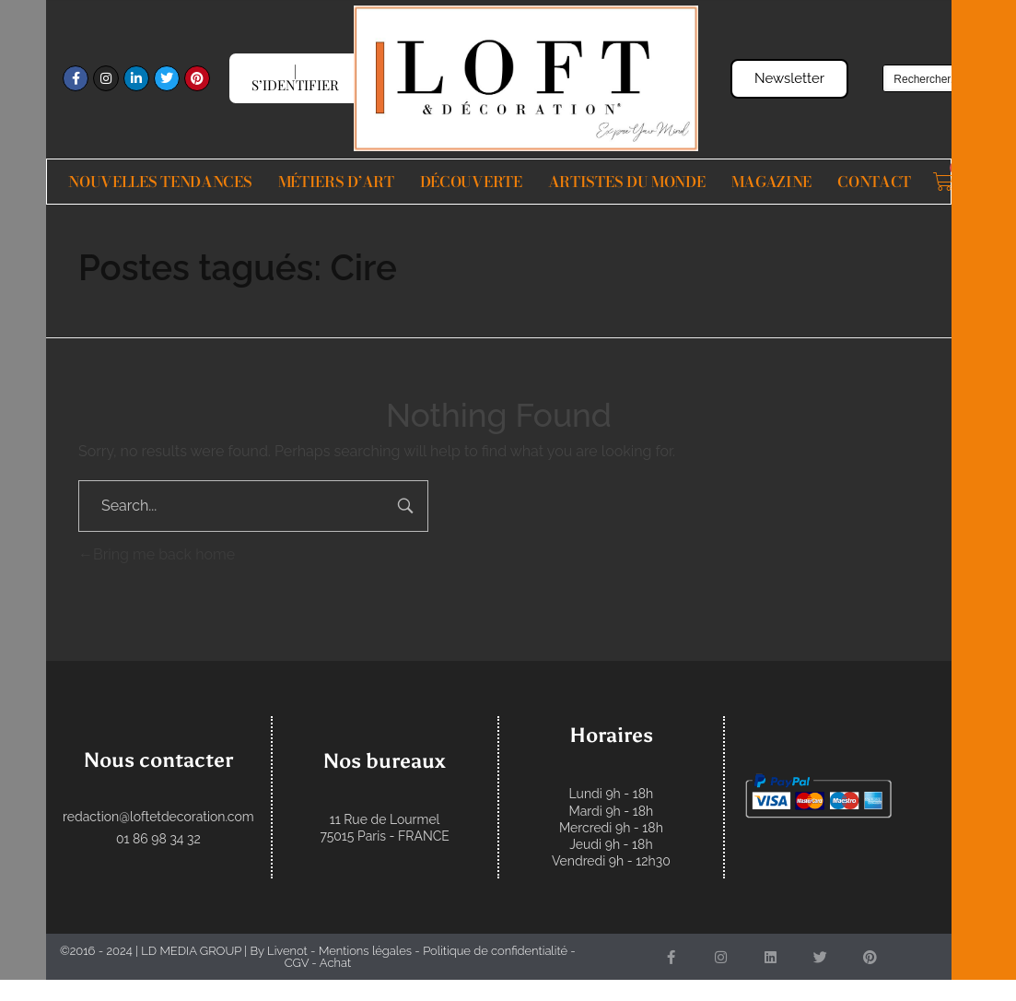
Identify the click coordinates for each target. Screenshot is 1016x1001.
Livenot (287, 951)
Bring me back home (156, 554)
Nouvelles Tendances (159, 182)
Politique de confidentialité (495, 951)
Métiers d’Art (336, 182)
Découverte (471, 182)
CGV (297, 963)
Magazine (771, 182)
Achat (335, 963)
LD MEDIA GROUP (191, 951)
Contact (874, 182)
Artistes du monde (627, 182)
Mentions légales (365, 951)
